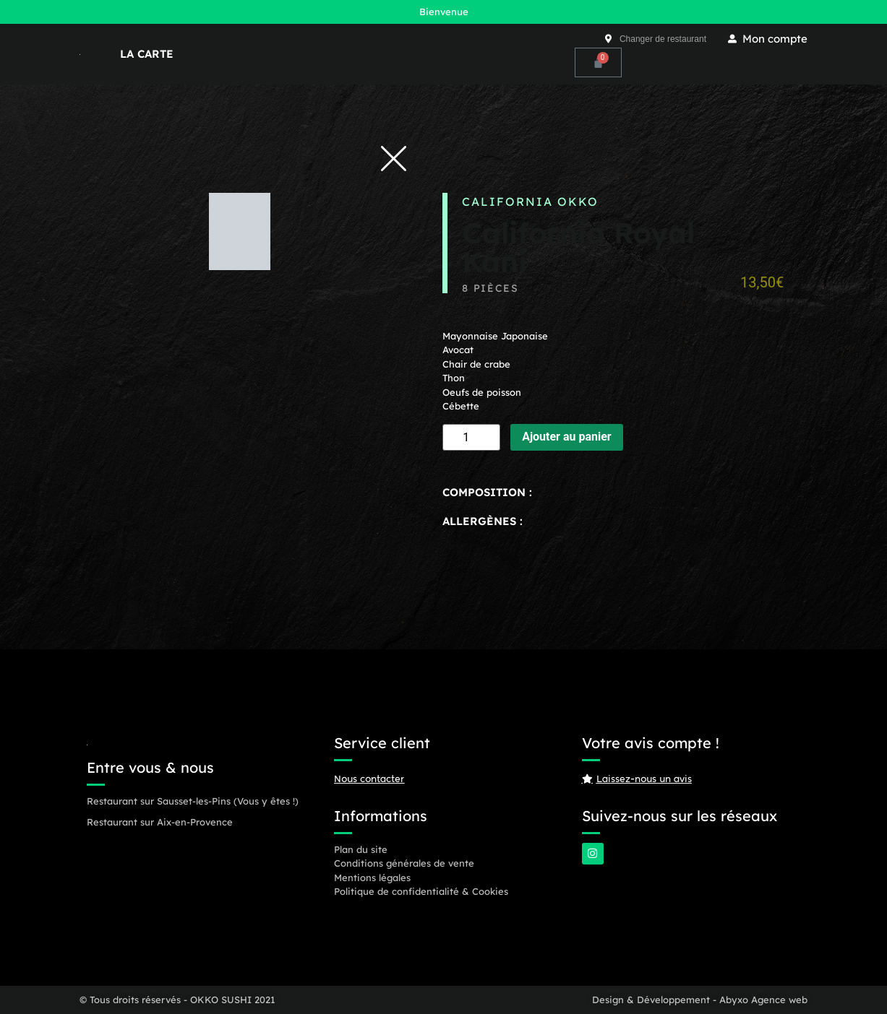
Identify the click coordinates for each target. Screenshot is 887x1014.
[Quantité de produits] (471, 437)
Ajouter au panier (567, 436)
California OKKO (530, 201)
